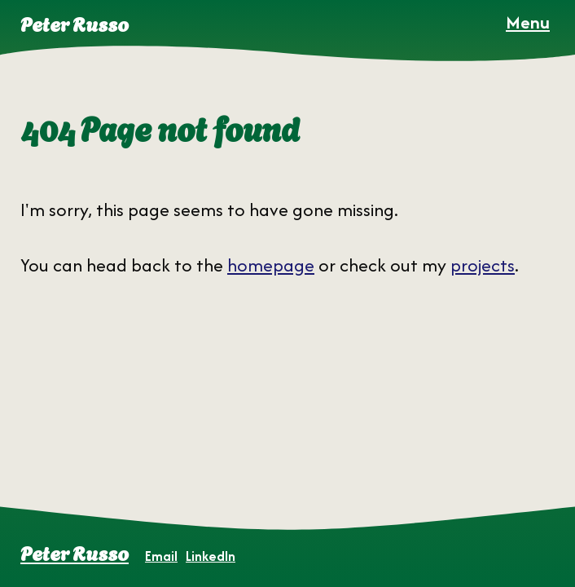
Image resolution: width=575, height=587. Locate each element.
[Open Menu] (528, 23)
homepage (270, 265)
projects (482, 265)
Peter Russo (74, 552)
